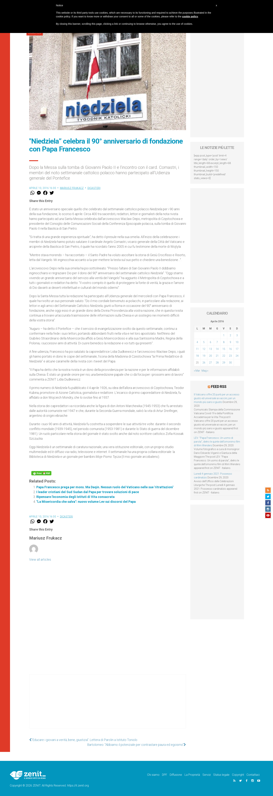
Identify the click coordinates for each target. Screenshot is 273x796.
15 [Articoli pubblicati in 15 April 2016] (223, 349)
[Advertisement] (107, 705)
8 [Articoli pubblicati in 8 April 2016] (223, 342)
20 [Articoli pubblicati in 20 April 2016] (210, 355)
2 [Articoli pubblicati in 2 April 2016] (230, 335)
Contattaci (253, 774)
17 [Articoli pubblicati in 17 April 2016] (237, 349)
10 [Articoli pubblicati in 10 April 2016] (237, 342)
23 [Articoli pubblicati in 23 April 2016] (230, 355)
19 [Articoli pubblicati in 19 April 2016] (203, 355)
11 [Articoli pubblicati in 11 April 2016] (197, 349)
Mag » (205, 370)
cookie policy (190, 16)
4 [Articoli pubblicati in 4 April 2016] (197, 342)
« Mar (197, 370)
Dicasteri (94, 188)
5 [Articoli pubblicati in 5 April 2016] (204, 342)
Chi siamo (153, 774)
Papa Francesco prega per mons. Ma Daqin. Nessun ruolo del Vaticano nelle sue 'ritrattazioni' (104, 487)
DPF (164, 774)
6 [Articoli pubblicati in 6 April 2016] (210, 342)
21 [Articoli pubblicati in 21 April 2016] (217, 355)
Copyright (238, 774)
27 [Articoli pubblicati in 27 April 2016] (210, 362)
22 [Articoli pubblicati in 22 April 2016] (223, 355)
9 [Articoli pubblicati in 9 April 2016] (230, 342)
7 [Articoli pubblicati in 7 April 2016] (217, 342)
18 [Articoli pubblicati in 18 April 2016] (197, 355)
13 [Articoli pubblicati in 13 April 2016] (210, 349)
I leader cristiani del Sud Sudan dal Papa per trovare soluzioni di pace (87, 492)
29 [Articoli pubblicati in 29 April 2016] (223, 362)
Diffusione (176, 774)
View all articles (40, 559)
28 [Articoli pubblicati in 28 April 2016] (217, 362)
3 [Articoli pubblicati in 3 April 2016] (237, 335)
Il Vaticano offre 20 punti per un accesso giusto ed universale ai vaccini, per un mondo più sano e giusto (216, 398)
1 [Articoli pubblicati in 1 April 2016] (223, 335)
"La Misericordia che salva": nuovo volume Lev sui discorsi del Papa (86, 501)
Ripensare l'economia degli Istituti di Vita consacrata (75, 497)
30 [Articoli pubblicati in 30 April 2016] (230, 362)
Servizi (206, 774)
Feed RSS (218, 386)
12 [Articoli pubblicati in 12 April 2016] (203, 349)
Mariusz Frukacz (72, 188)
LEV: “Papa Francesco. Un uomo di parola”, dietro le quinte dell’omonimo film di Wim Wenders (217, 441)
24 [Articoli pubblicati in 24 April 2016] (237, 355)
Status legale (221, 774)
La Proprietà (192, 774)
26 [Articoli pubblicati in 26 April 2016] (203, 362)
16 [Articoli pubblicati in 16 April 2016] (230, 349)
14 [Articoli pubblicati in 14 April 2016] (217, 349)
